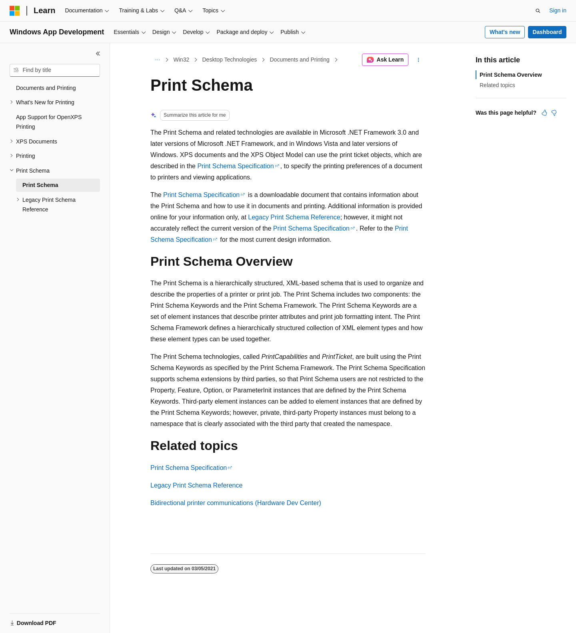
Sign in (557, 10)
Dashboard (547, 32)
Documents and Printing (299, 59)
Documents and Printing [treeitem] (46, 88)
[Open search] (538, 11)
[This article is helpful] (544, 112)
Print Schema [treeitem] (40, 185)
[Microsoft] (15, 11)
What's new (505, 32)
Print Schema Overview (511, 75)
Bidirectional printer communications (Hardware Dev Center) (235, 503)
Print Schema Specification (235, 166)
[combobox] (55, 70)
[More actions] (419, 60)
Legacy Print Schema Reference (294, 217)
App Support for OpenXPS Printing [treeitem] (49, 122)
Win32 (182, 59)
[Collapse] (98, 53)
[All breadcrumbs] (157, 60)
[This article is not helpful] (554, 112)
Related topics (497, 85)
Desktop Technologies (229, 59)
